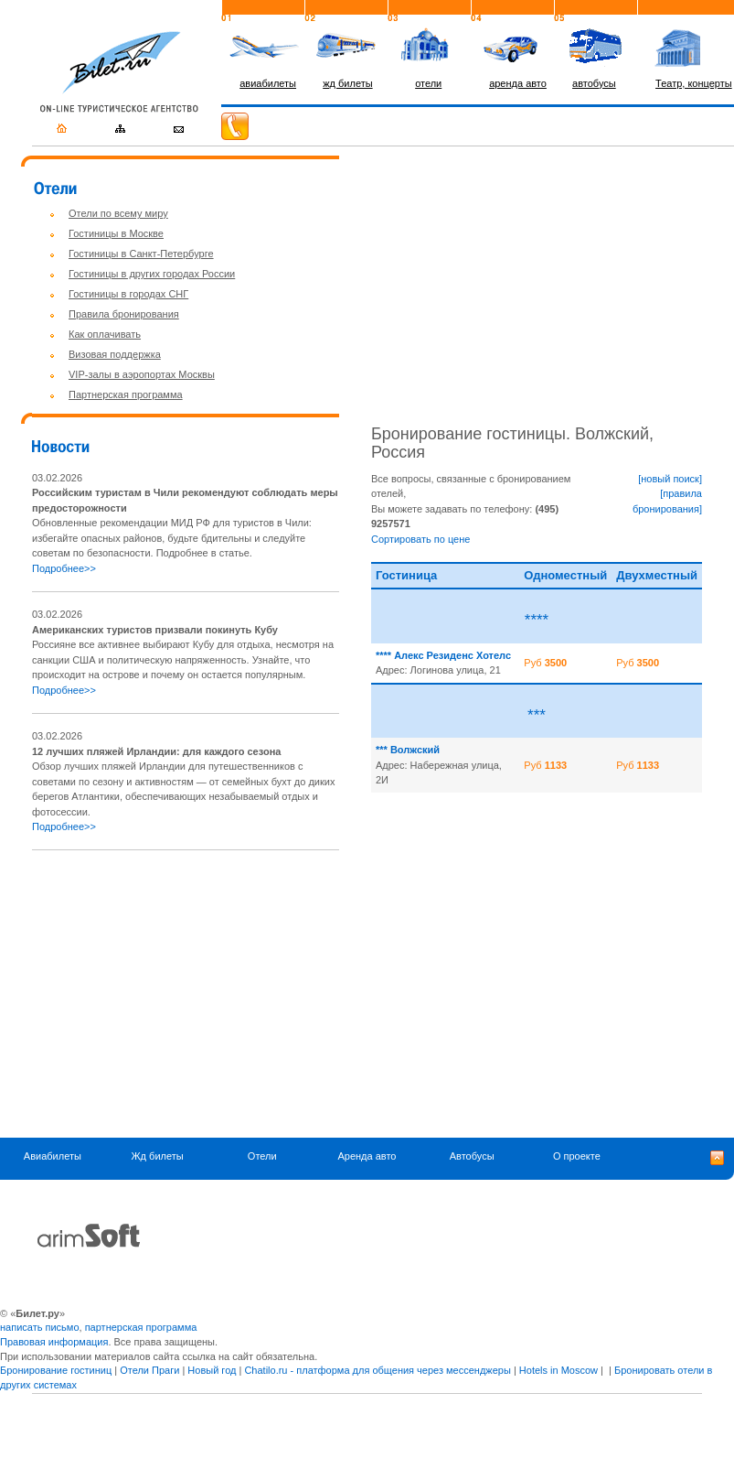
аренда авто (518, 83)
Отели (262, 1156)
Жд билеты (157, 1156)
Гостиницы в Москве (116, 233)
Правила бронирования (124, 313)
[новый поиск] (670, 478)
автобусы (594, 83)
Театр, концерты (693, 83)
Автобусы (472, 1156)
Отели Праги (149, 1370)
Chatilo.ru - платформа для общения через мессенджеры (377, 1370)
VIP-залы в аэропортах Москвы (142, 374)
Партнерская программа (126, 394)
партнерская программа (141, 1327)
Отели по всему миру (118, 213)
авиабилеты (267, 83)
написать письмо (40, 1327)
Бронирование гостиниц (56, 1370)
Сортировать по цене (420, 539)
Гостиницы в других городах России (152, 273)
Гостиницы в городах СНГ (128, 293)
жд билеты (347, 83)
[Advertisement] (185, 994)
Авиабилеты (52, 1156)
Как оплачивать (105, 334)
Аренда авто (366, 1156)
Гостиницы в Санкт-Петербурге (141, 253)
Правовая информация (54, 1341)
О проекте (577, 1156)
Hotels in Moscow (558, 1370)
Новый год (211, 1370)
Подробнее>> (64, 568)
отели (428, 83)
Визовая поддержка (115, 354)
